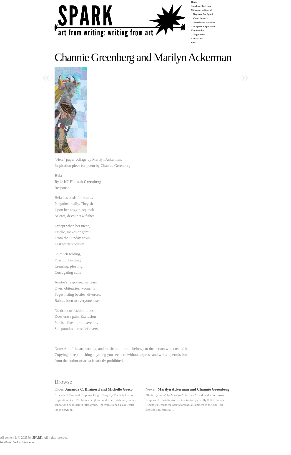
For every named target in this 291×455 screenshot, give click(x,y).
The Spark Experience (203, 26)
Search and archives (204, 22)
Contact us (197, 38)
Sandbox (17, 442)
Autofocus (28, 442)
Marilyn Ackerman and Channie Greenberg (193, 389)
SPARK (37, 437)
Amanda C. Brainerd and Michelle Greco (99, 389)
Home (194, 1)
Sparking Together (201, 6)
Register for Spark (203, 14)
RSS (193, 42)
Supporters (199, 34)
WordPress (5, 442)
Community (197, 30)
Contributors (200, 18)
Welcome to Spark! (201, 10)
